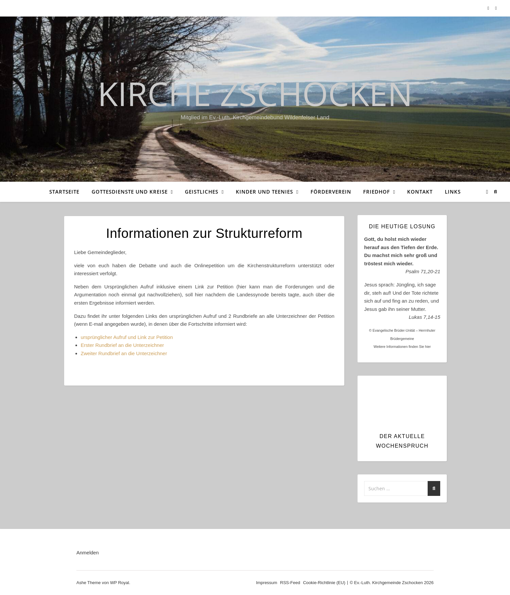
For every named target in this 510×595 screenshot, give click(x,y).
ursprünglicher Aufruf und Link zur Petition (127, 337)
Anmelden (87, 552)
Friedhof (376, 191)
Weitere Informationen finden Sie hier (402, 347)
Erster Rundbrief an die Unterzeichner (122, 345)
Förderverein (331, 191)
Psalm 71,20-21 (422, 271)
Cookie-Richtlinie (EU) (324, 582)
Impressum (266, 582)
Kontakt (420, 191)
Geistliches (201, 191)
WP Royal (119, 582)
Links (453, 191)
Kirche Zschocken (255, 93)
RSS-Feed (290, 582)
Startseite (64, 191)
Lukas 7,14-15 (424, 317)
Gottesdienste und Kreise (130, 191)
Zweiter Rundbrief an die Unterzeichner (124, 353)
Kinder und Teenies (264, 191)
